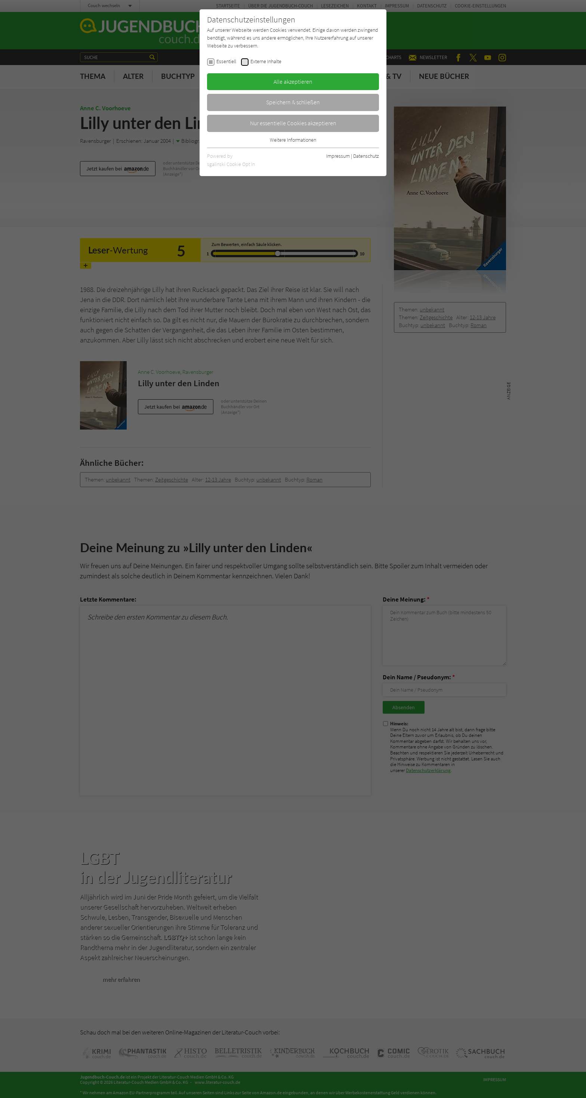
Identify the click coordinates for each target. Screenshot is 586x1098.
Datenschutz (366, 156)
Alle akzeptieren (293, 81)
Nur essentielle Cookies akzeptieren (293, 123)
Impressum (338, 156)
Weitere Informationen (293, 139)
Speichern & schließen (293, 102)
